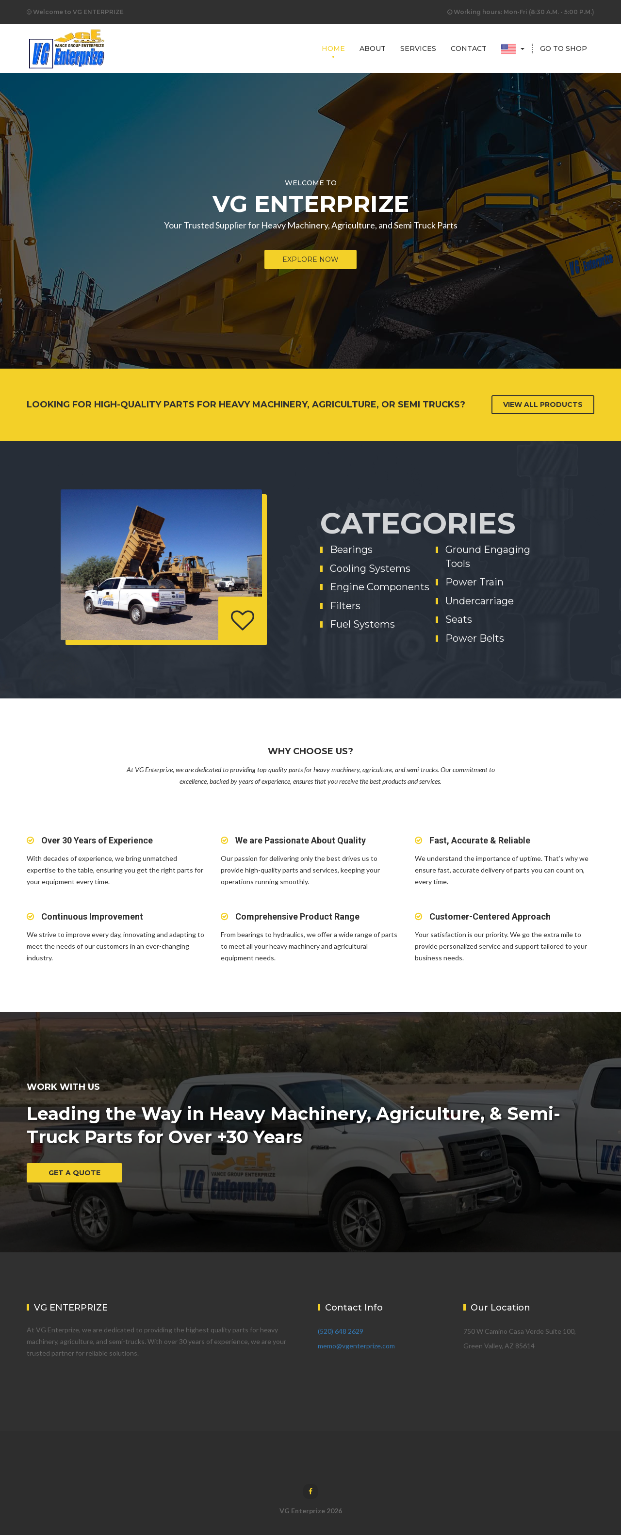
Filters (345, 606)
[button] (513, 48)
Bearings (351, 549)
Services (418, 48)
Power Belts (474, 638)
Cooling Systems (370, 568)
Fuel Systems (362, 624)
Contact (469, 48)
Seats (458, 619)
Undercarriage (479, 601)
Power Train (474, 582)
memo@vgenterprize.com (356, 1348)
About (373, 48)
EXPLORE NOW (310, 259)
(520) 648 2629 (340, 1334)
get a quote (74, 1172)
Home (333, 48)
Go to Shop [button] (563, 48)
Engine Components (379, 587)
